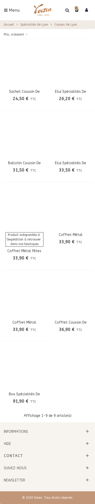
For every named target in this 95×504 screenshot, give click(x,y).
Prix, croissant (16, 34)
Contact (13, 456)
